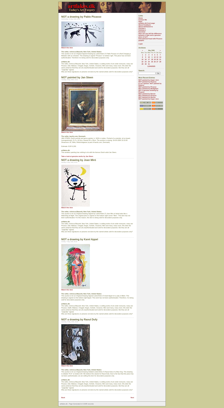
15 (142, 59)
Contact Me (142, 20)
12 (155, 57)
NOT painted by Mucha (146, 97)
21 (160, 59)
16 (145, 59)
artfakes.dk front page (146, 23)
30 (145, 64)
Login (140, 44)
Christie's (142, 28)
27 (157, 62)
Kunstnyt (141, 32)
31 (149, 64)
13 (157, 57)
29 (142, 64)
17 (149, 59)
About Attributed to (145, 26)
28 (160, 62)
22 (142, 62)
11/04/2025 (151, 66)
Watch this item (67, 48)
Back (63, 397)
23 (145, 62)
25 (152, 62)
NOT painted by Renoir (146, 94)
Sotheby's (142, 30)
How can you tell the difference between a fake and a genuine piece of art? (150, 35)
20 (157, 59)
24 (149, 62)
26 (155, 62)
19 (155, 59)
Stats (140, 21)
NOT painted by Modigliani (148, 88)
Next (132, 397)
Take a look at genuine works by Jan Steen (77, 156)
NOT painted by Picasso (147, 82)
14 (160, 57)
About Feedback (144, 25)
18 (152, 59)
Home (140, 18)
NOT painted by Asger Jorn (148, 80)
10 (149, 57)
